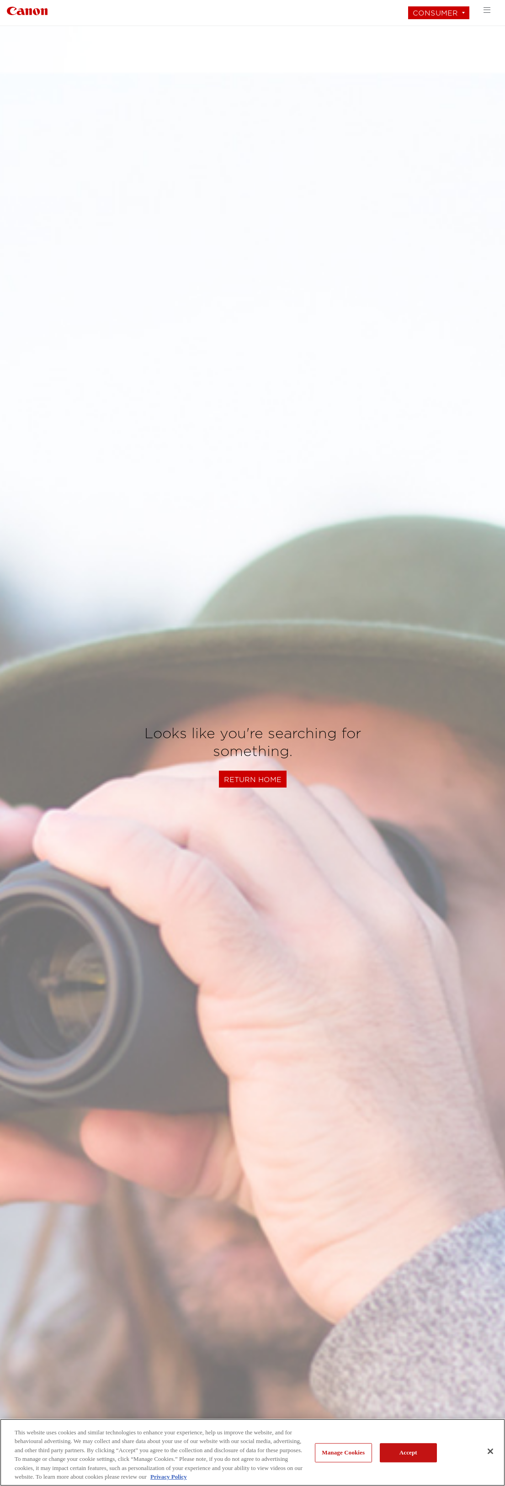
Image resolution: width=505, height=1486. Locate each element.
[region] (252, 1452)
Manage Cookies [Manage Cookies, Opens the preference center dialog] (343, 1452)
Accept (408, 1452)
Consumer (435, 13)
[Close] (490, 1451)
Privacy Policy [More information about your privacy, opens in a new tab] (168, 1476)
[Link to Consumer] (27, 9)
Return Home (253, 779)
